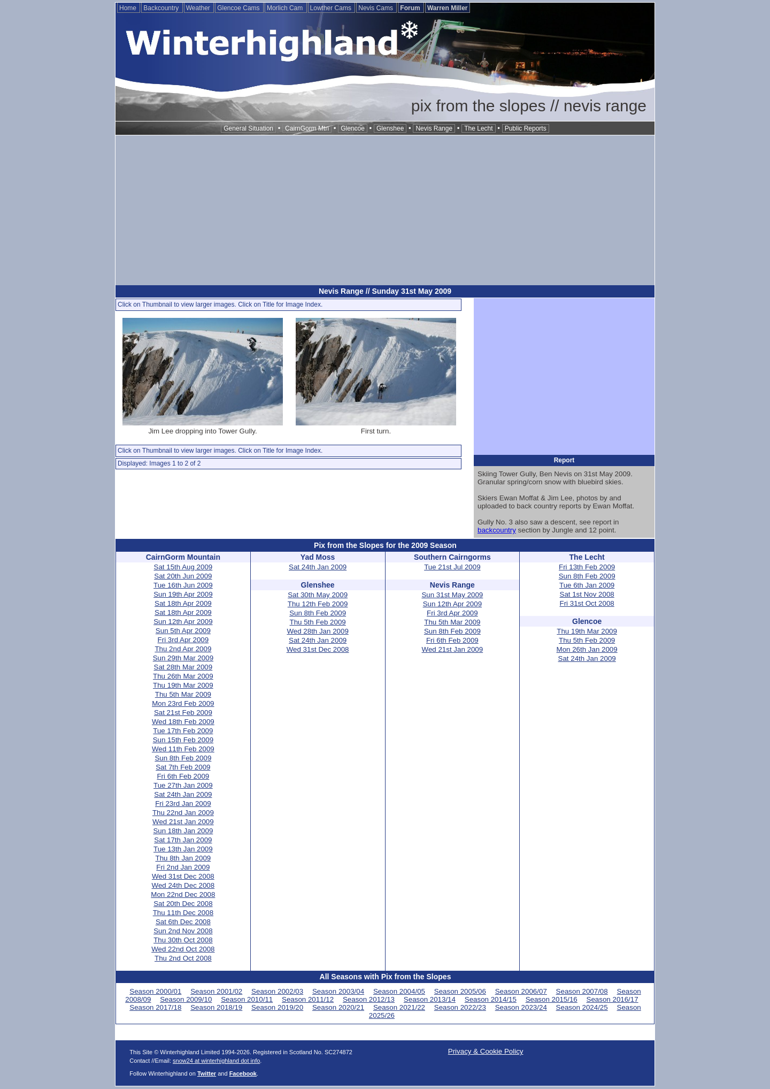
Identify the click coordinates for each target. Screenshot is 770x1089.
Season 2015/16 (552, 999)
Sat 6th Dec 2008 (183, 922)
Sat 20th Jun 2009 (183, 576)
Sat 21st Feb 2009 (183, 713)
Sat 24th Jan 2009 (183, 794)
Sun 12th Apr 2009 (182, 622)
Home (128, 8)
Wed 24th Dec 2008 (183, 885)
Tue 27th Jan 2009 (183, 785)
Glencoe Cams (239, 8)
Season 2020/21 (338, 1007)
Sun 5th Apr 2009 (183, 631)
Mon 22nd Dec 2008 (183, 894)
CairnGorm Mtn (307, 128)
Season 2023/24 (521, 1007)
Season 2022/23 (460, 1007)
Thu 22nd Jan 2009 (183, 813)
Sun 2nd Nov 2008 (182, 931)
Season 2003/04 (338, 991)
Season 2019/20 (277, 1007)
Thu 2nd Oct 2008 (183, 958)
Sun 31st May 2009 (452, 595)
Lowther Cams (331, 8)
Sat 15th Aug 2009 (183, 567)
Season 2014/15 (491, 999)
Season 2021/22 (399, 1007)
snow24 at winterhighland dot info (216, 1060)
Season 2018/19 (216, 1007)
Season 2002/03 (277, 991)
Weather (199, 8)
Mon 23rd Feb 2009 (183, 703)
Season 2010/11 (247, 999)
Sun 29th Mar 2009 (183, 658)
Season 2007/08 (582, 991)
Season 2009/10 (186, 999)
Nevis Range (433, 128)
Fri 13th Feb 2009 (587, 567)
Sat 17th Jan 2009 (183, 840)
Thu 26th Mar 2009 (183, 676)
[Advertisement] (385, 210)
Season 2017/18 (155, 1007)
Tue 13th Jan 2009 (183, 849)
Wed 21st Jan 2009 (183, 822)
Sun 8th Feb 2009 (183, 758)
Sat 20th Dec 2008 (182, 904)
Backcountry (161, 8)
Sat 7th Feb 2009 (183, 767)
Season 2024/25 (582, 1007)
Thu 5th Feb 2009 (318, 622)
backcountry (497, 530)
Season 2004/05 (399, 991)
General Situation (248, 128)
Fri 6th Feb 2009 (183, 776)
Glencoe (353, 128)
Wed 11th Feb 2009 (183, 749)
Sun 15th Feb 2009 (183, 740)
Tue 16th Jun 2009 (183, 585)
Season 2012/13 (369, 999)
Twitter (206, 1073)
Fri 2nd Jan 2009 (183, 867)
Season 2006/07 (521, 991)
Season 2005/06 (460, 991)
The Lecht (478, 128)
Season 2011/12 (308, 999)
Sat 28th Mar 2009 (183, 667)
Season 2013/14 (430, 999)
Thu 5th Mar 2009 (183, 694)
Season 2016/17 (612, 999)
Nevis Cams (376, 8)
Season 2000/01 (155, 991)
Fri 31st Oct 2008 (587, 603)
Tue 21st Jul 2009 (452, 567)
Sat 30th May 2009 (318, 595)
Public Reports (525, 128)
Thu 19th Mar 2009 (183, 685)
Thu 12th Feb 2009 (318, 604)
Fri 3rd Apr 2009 (183, 640)
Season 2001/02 (216, 991)
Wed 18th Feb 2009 (183, 722)
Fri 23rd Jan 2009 (183, 803)
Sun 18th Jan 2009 (183, 831)
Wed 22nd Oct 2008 (182, 949)
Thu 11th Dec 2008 (183, 913)
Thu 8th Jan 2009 (183, 858)
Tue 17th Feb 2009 (183, 731)
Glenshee (390, 128)
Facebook (243, 1073)
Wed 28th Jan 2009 (317, 631)
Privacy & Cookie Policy (485, 1051)
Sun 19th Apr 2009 (182, 594)
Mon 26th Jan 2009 (587, 649)
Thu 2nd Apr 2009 (183, 649)
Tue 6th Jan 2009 (586, 585)
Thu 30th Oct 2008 (182, 940)
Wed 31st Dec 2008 (183, 876)
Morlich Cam (286, 8)
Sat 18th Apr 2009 (183, 603)
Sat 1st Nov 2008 (587, 594)
